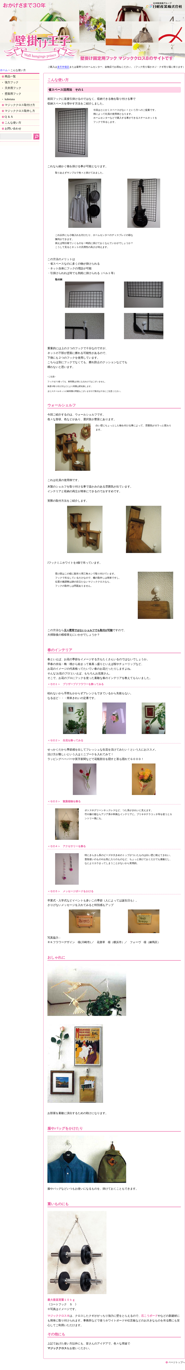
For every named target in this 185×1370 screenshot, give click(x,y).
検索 (36, 136)
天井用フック (13, 88)
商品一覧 (10, 76)
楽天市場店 (63, 67)
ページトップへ (176, 1362)
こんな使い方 (13, 122)
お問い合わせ (13, 128)
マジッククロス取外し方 (20, 110)
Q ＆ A (9, 116)
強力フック (11, 82)
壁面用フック (13, 93)
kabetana (10, 99)
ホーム (4, 70)
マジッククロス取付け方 (20, 104)
